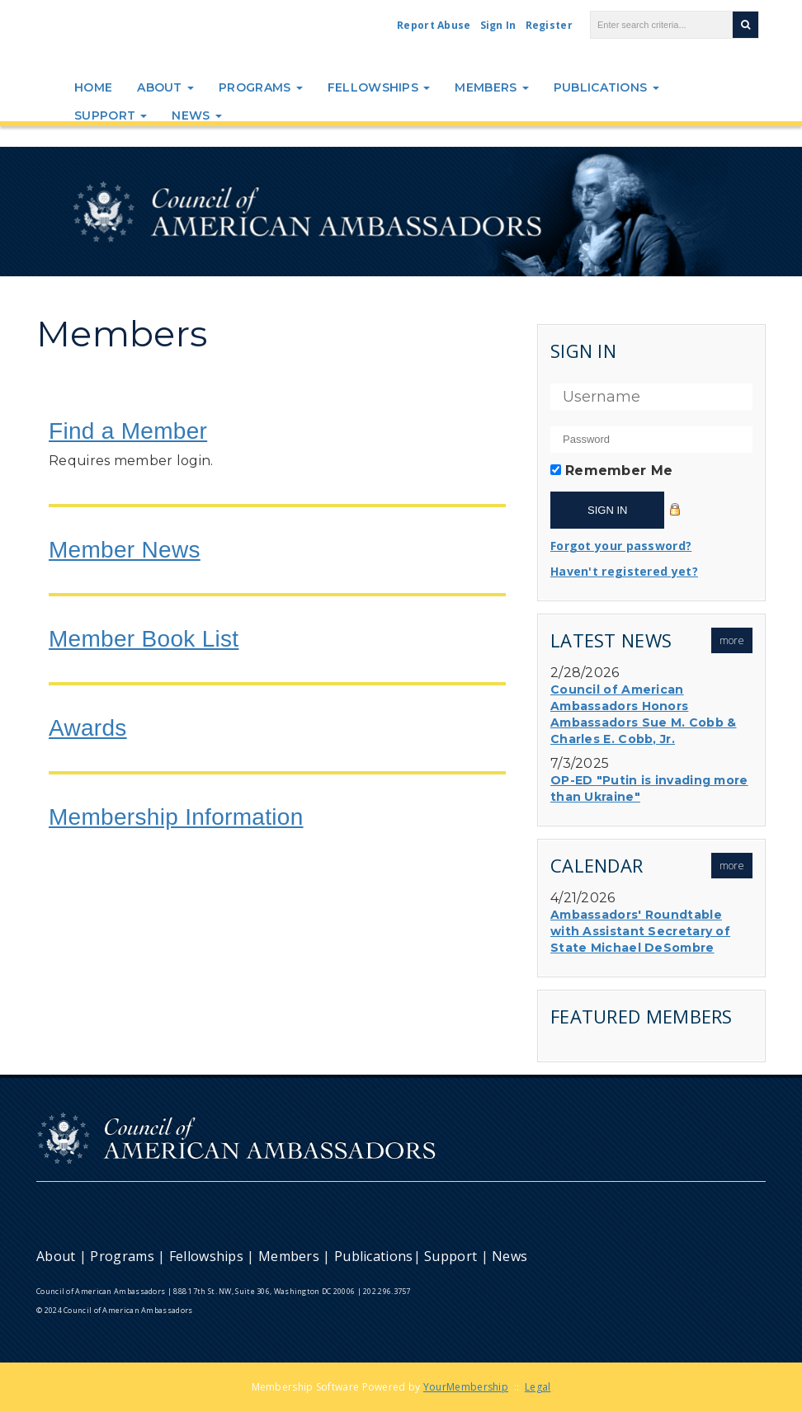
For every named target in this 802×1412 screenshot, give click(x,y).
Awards (88, 728)
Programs (261, 87)
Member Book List (143, 639)
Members (491, 87)
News (197, 115)
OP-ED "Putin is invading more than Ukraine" (649, 788)
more (731, 640)
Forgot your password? (620, 545)
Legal (538, 1387)
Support (110, 115)
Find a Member (128, 431)
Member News (124, 549)
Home (93, 87)
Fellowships (379, 87)
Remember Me (618, 470)
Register (549, 25)
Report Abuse (434, 25)
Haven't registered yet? (624, 571)
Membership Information (176, 817)
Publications (606, 87)
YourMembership (465, 1387)
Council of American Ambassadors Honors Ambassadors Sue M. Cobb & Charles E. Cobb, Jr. (643, 714)
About (165, 87)
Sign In (498, 25)
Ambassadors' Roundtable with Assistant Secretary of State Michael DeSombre (640, 931)
